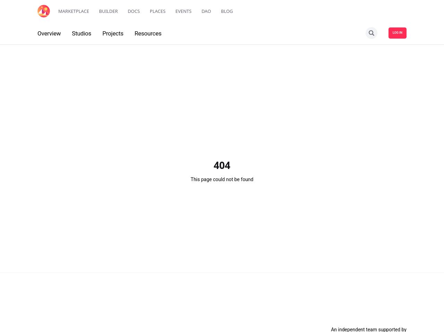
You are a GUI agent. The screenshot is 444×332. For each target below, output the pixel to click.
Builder (108, 11)
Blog (227, 11)
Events (184, 11)
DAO (206, 11)
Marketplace (73, 11)
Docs (134, 11)
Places (157, 11)
